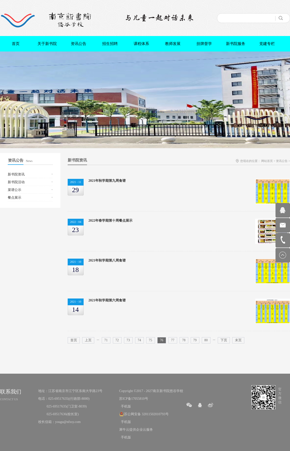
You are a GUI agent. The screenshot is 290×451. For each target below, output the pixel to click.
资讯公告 (282, 161)
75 (150, 340)
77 (172, 340)
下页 (223, 340)
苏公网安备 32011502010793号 (146, 414)
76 (161, 340)
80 (206, 340)
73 (128, 340)
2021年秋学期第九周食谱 (107, 180)
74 (139, 340)
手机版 (125, 406)
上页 (88, 340)
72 (117, 340)
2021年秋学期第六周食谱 (107, 300)
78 (184, 340)
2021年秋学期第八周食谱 (107, 260)
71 (106, 340)
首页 (16, 44)
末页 (238, 340)
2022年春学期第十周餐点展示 (110, 220)
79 (195, 340)
